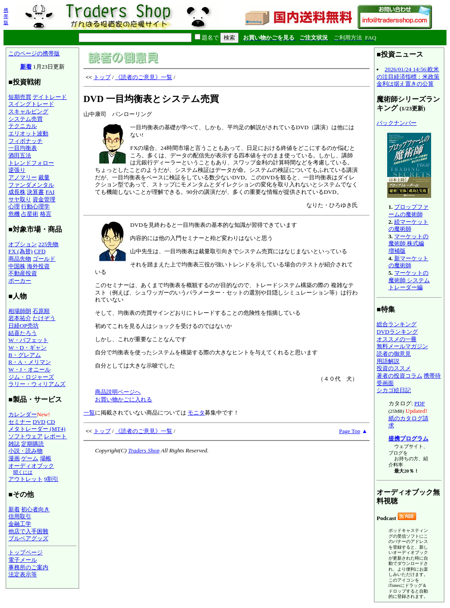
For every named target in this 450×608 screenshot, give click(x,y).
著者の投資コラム (399, 375)
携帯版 (6, 16)
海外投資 (38, 266)
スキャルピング (28, 111)
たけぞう (44, 318)
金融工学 (19, 524)
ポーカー (19, 280)
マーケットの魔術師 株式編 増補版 (408, 243)
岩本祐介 (19, 318)
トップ (102, 77)
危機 (14, 214)
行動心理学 (35, 206)
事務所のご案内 (28, 567)
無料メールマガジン (402, 346)
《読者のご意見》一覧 (143, 77)
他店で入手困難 (28, 531)
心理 (14, 206)
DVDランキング (397, 331)
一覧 (89, 412)
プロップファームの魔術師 (408, 211)
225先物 (48, 244)
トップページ (25, 552)
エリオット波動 (28, 133)
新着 (26, 66)
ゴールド (44, 258)
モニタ (196, 412)
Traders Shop (143, 450)
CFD (40, 251)
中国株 (16, 266)
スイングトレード (31, 104)
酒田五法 (19, 155)
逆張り (16, 170)
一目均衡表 (22, 148)
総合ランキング (397, 324)
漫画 (14, 458)
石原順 (41, 311)
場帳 (45, 458)
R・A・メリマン (29, 362)
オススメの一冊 (397, 339)
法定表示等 (22, 574)
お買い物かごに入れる (123, 399)
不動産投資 (22, 273)
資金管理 (44, 199)
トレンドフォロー (31, 163)
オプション (22, 244)
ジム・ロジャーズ (31, 377)
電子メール (22, 560)
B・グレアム (24, 355)
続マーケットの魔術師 (408, 225)
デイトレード (50, 97)
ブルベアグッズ (28, 538)
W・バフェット (28, 340)
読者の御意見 (394, 353)
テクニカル (22, 126)
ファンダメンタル (31, 185)
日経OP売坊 (23, 325)
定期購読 (32, 444)
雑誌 (14, 444)
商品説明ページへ (118, 392)
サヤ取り (19, 199)
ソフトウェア (25, 436)
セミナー (19, 422)
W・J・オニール (29, 369)
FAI (50, 192)
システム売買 (25, 119)
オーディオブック (31, 465)
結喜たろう (22, 333)
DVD (39, 422)
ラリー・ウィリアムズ (36, 384)
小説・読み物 (25, 451)
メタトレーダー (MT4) (36, 429)
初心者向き (35, 509)
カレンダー (22, 414)
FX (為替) (20, 251)
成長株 (16, 192)
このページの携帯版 (34, 53)
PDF (419, 403)
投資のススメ (394, 368)
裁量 (44, 177)
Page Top (349, 431)
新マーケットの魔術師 (408, 262)
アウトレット (25, 479)
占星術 (29, 214)
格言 (45, 214)
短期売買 (19, 97)
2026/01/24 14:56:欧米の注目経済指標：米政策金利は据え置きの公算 (408, 76)
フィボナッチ (25, 141)
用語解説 (388, 361)
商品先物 (19, 258)
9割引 (51, 479)
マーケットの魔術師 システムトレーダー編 (409, 280)
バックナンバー (397, 123)
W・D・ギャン (27, 347)
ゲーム (29, 458)
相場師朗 (19, 311)
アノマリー (22, 177)
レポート (55, 436)
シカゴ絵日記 (394, 390)
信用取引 (19, 516)
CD (51, 422)
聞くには (23, 472)
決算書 (35, 192)
